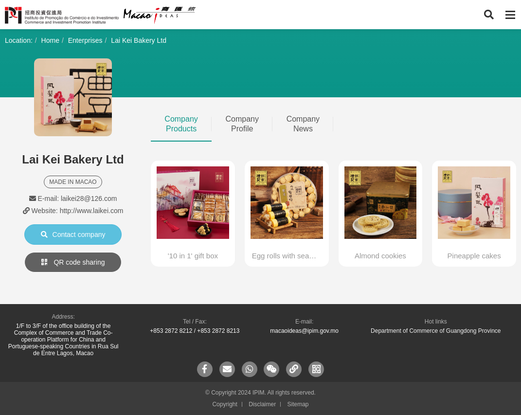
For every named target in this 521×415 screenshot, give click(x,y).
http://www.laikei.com (92, 211)
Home (50, 40)
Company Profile (241, 124)
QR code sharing (73, 262)
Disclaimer (262, 404)
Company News (303, 124)
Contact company (73, 234)
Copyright (224, 404)
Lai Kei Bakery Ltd (138, 40)
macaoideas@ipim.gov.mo (304, 330)
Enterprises (85, 40)
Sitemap (298, 404)
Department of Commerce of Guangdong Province (436, 330)
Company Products (181, 124)
